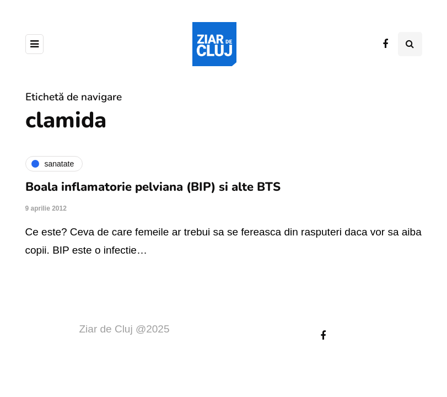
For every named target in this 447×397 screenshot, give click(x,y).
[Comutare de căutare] (410, 44)
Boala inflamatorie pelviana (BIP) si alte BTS (153, 187)
